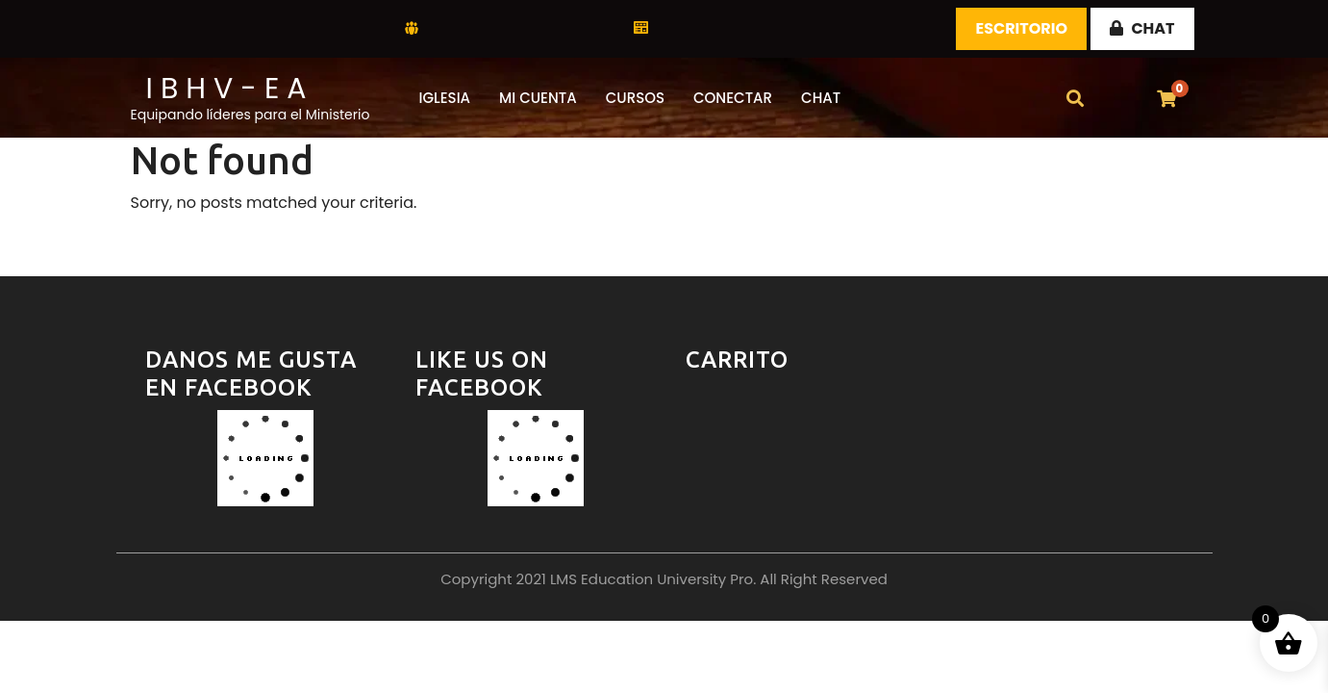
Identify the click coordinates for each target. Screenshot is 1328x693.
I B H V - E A (226, 88)
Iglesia (445, 98)
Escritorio (1021, 28)
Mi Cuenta (538, 98)
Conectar (732, 98)
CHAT (1142, 28)
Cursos (635, 98)
